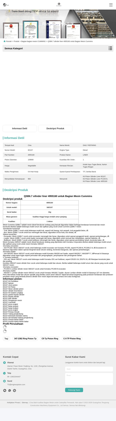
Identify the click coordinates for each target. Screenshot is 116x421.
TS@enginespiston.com (16, 385)
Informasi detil (19, 128)
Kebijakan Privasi (13, 402)
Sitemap (25, 402)
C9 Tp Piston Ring (50, 339)
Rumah (9, 41)
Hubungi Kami (74, 390)
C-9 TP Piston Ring (72, 339)
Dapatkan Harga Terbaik (78, 119)
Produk (16, 41)
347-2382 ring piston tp (25, 339)
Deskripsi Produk (55, 128)
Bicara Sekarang (102, 119)
